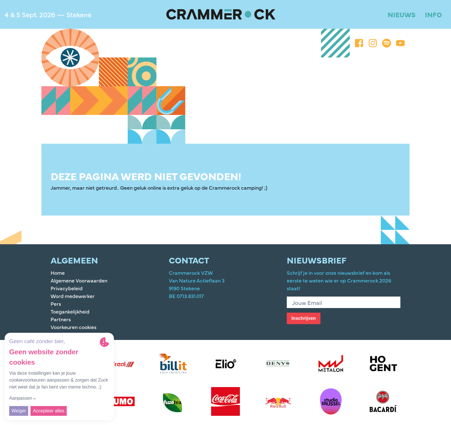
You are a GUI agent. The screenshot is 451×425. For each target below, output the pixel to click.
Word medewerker (73, 295)
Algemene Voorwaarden (79, 280)
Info (433, 14)
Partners (61, 319)
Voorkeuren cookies (73, 326)
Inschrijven (303, 318)
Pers (56, 303)
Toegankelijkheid (70, 311)
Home (58, 272)
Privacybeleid (67, 288)
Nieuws (402, 14)
